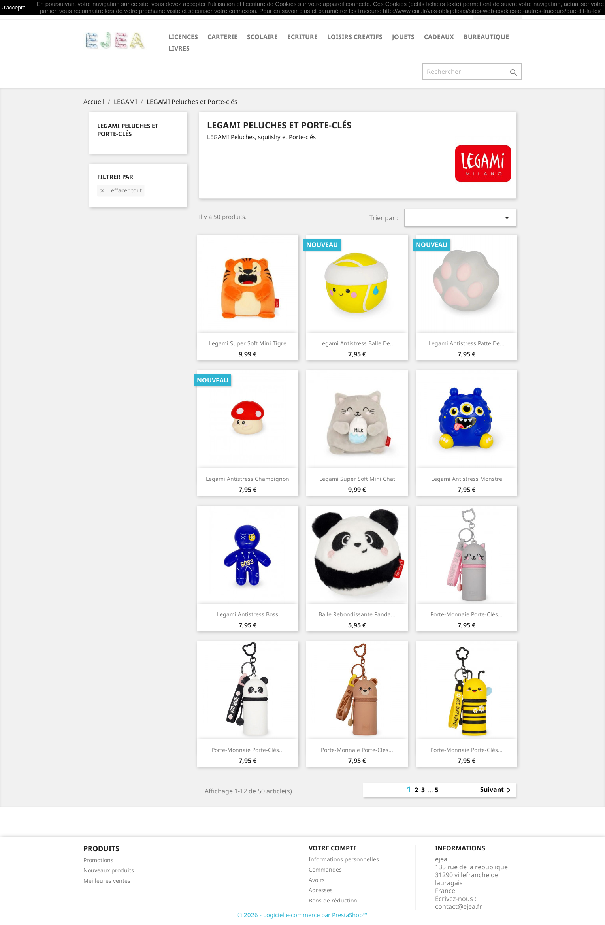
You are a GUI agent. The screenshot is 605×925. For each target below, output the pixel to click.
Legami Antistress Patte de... (467, 343)
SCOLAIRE (262, 36)
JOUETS (403, 36)
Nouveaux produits (108, 870)
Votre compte (333, 848)
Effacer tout (120, 190)
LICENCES (183, 36)
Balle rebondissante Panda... (357, 614)
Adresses (321, 890)
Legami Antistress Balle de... (357, 343)
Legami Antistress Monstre (466, 478)
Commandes (325, 869)
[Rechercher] (472, 71)
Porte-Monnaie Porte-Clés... (466, 614)
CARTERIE (222, 36)
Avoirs (317, 880)
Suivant (496, 790)
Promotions (98, 860)
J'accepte (14, 7)
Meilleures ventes (106, 880)
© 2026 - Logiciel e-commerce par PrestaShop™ (302, 915)
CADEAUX (439, 36)
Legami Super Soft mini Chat (357, 478)
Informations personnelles (344, 859)
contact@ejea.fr (458, 906)
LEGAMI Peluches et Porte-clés (127, 130)
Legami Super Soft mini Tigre (247, 343)
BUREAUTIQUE (486, 36)
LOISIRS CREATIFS (355, 36)
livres (179, 48)
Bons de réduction (333, 900)
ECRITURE (302, 36)
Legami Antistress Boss (247, 614)
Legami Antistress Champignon (247, 478)
